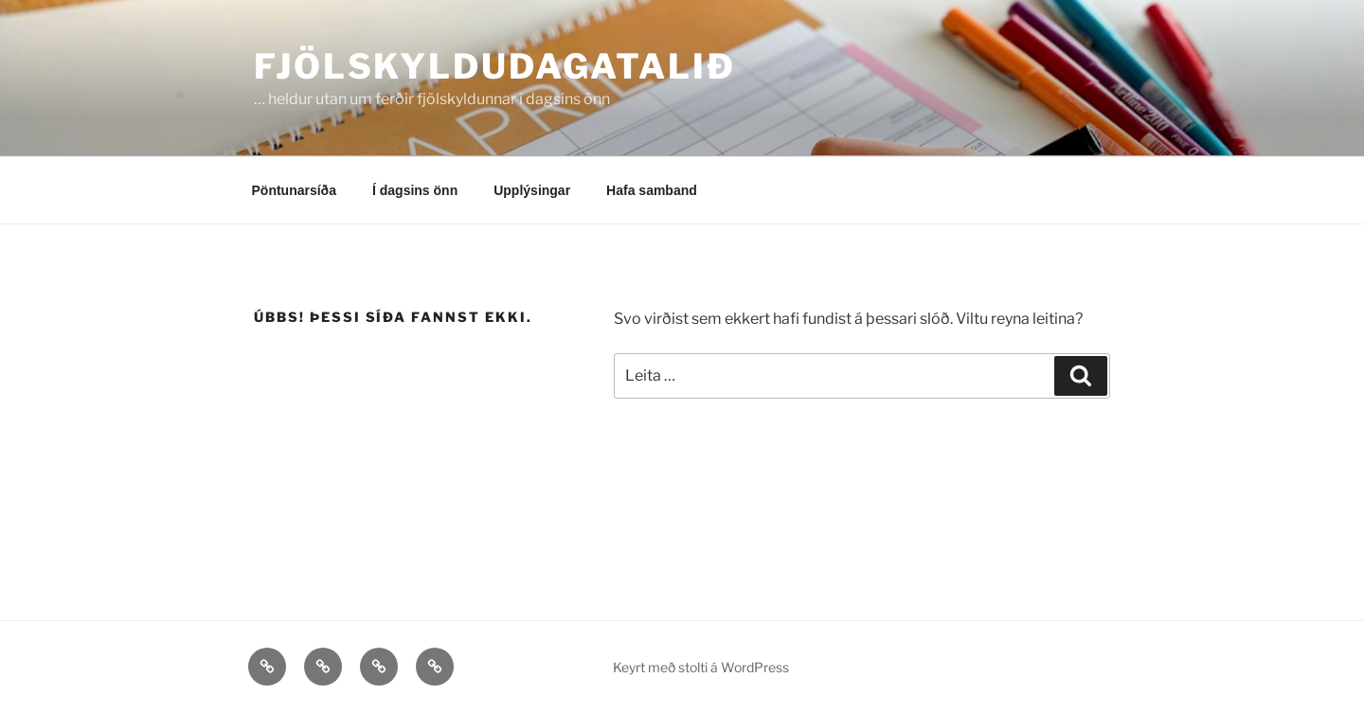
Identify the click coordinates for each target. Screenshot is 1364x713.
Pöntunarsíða (294, 190)
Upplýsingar (532, 190)
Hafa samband (651, 190)
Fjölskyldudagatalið (495, 66)
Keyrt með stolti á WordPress (701, 667)
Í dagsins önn (415, 190)
